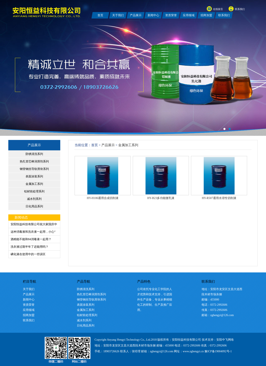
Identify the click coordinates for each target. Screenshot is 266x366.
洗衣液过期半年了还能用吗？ (29, 246)
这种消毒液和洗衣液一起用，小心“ (33, 231)
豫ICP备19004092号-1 (218, 351)
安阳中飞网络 (225, 339)
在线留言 (218, 9)
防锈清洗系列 (34, 154)
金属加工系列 (34, 183)
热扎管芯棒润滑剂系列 (34, 161)
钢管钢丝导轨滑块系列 (34, 169)
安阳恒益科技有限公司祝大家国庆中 (34, 224)
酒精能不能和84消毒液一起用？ (31, 239)
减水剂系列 (34, 198)
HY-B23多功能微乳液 (161, 198)
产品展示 (34, 145)
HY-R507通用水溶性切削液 (219, 198)
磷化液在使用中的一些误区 (28, 254)
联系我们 (240, 9)
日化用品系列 (34, 206)
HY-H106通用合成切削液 (102, 198)
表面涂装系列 (34, 176)
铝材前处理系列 (34, 191)
